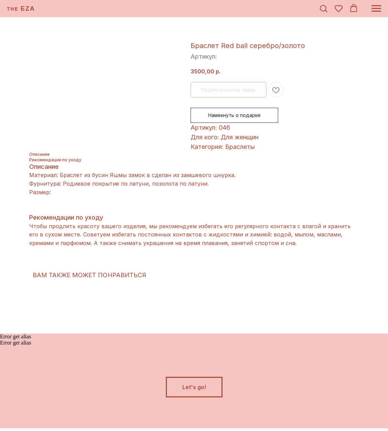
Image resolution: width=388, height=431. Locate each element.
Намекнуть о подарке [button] (234, 115)
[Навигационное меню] (376, 8)
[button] (323, 8)
